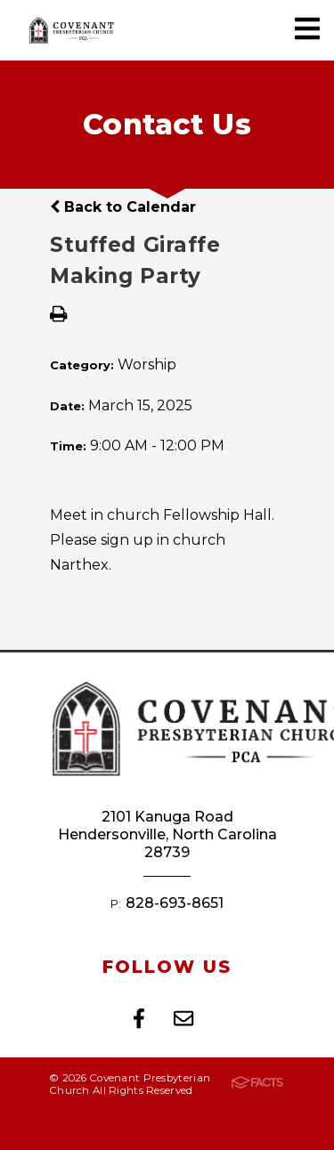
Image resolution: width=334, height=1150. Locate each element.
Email (183, 1018)
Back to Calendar (123, 206)
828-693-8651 (175, 903)
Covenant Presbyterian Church (71, 30)
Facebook (139, 1018)
